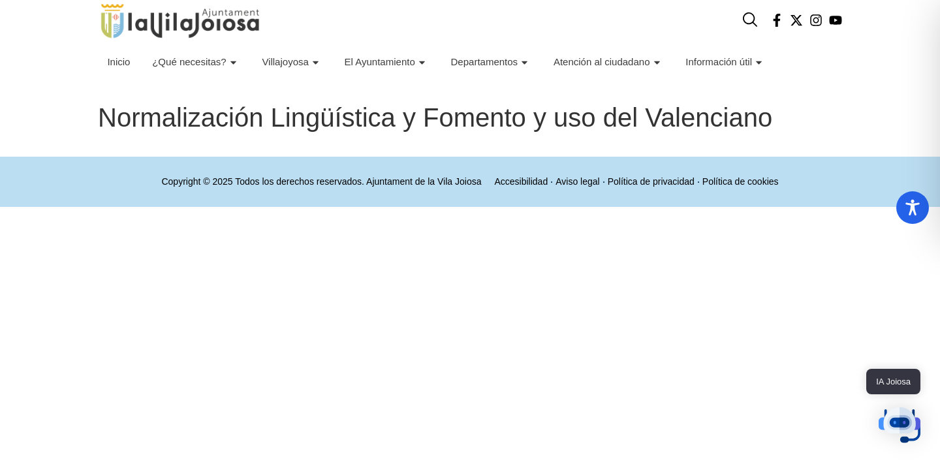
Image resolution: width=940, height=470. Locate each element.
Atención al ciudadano (609, 62)
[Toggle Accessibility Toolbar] (912, 207)
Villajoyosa (292, 62)
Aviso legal (577, 181)
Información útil (725, 62)
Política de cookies (743, 181)
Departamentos (491, 62)
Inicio (118, 61)
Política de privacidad (651, 181)
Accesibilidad (518, 181)
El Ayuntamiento (387, 62)
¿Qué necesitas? (196, 62)
